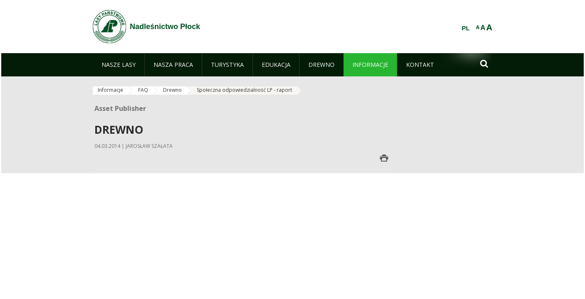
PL (466, 28)
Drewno (172, 89)
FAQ (143, 89)
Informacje (110, 89)
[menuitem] (118, 64)
